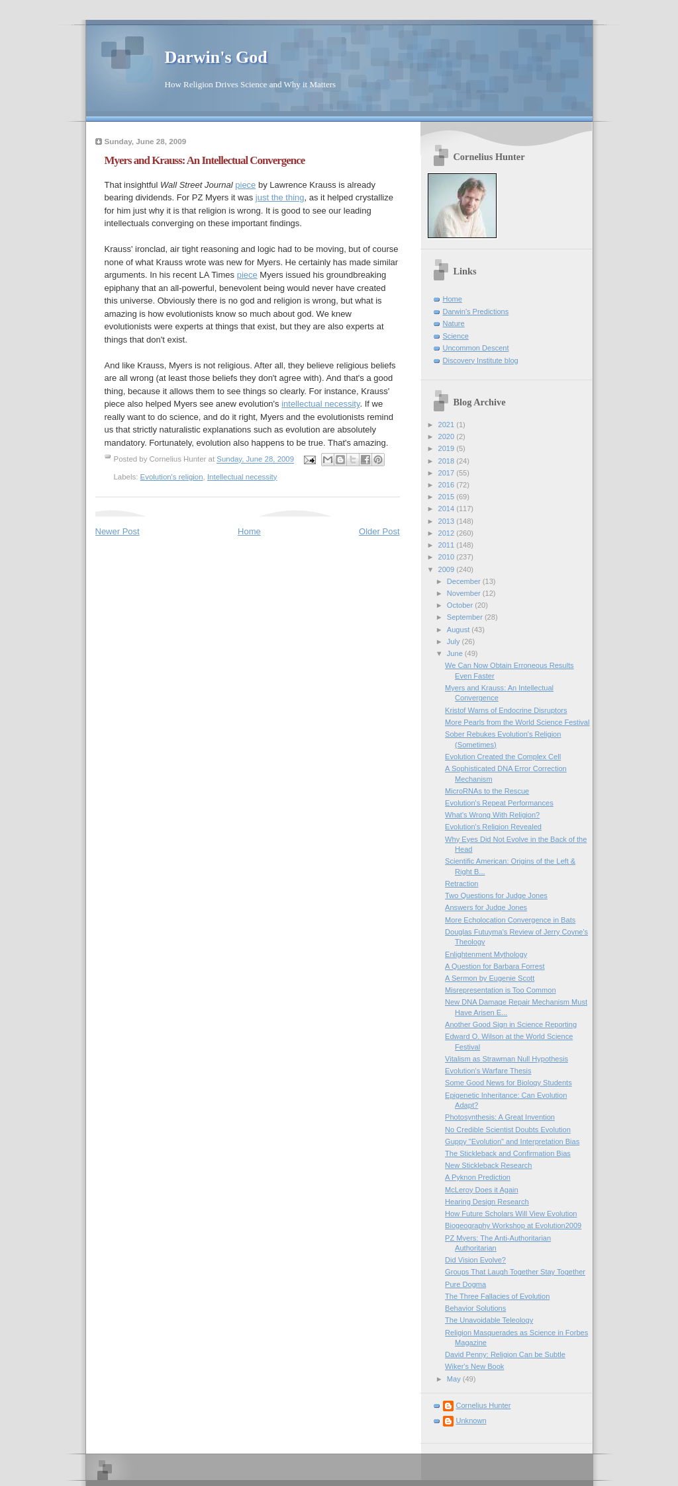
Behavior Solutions (475, 1308)
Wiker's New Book (474, 1366)
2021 (447, 425)
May (455, 1379)
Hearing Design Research (487, 1202)
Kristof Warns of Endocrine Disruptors (506, 710)
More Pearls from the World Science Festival (517, 722)
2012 (447, 533)
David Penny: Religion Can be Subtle (505, 1354)
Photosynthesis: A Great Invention (500, 1117)
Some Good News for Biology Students (508, 1083)
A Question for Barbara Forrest (494, 966)
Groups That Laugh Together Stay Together (515, 1272)
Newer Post (117, 531)
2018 (447, 461)
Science (456, 336)
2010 (447, 557)
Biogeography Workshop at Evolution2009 (513, 1225)
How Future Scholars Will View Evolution (511, 1214)
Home (249, 531)
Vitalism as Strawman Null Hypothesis (506, 1059)
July (454, 641)
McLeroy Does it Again (481, 1190)
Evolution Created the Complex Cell (503, 757)
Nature (454, 323)
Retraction (461, 883)
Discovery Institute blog (480, 360)
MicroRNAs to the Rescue (487, 791)
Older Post (379, 531)
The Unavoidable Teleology (489, 1320)
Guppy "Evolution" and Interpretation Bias (512, 1141)
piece (245, 185)
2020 (447, 436)
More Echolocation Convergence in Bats (510, 920)
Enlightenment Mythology (486, 954)
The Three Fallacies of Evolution (497, 1296)
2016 (447, 485)
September (466, 617)
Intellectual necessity (242, 477)
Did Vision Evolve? (475, 1260)
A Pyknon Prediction (477, 1177)
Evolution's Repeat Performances (499, 803)
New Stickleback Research (488, 1165)
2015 (447, 497)
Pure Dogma (465, 1284)
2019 (447, 448)
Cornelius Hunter (483, 1405)
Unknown (471, 1420)
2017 (447, 473)
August (459, 630)
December (465, 581)
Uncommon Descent (476, 348)
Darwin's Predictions (476, 311)
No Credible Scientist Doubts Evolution (508, 1130)
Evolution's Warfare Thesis (488, 1071)
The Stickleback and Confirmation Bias (508, 1153)
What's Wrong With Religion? (492, 815)
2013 (447, 521)
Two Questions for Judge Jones (496, 895)
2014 (447, 509)
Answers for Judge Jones (486, 907)
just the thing (280, 197)
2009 (447, 569)
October (461, 605)
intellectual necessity (320, 404)
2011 (447, 545)
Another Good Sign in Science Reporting (511, 1024)
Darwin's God (216, 57)
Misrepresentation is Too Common (500, 990)
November (465, 593)
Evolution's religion (171, 477)
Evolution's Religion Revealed (493, 827)
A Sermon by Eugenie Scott (489, 978)
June (456, 653)
